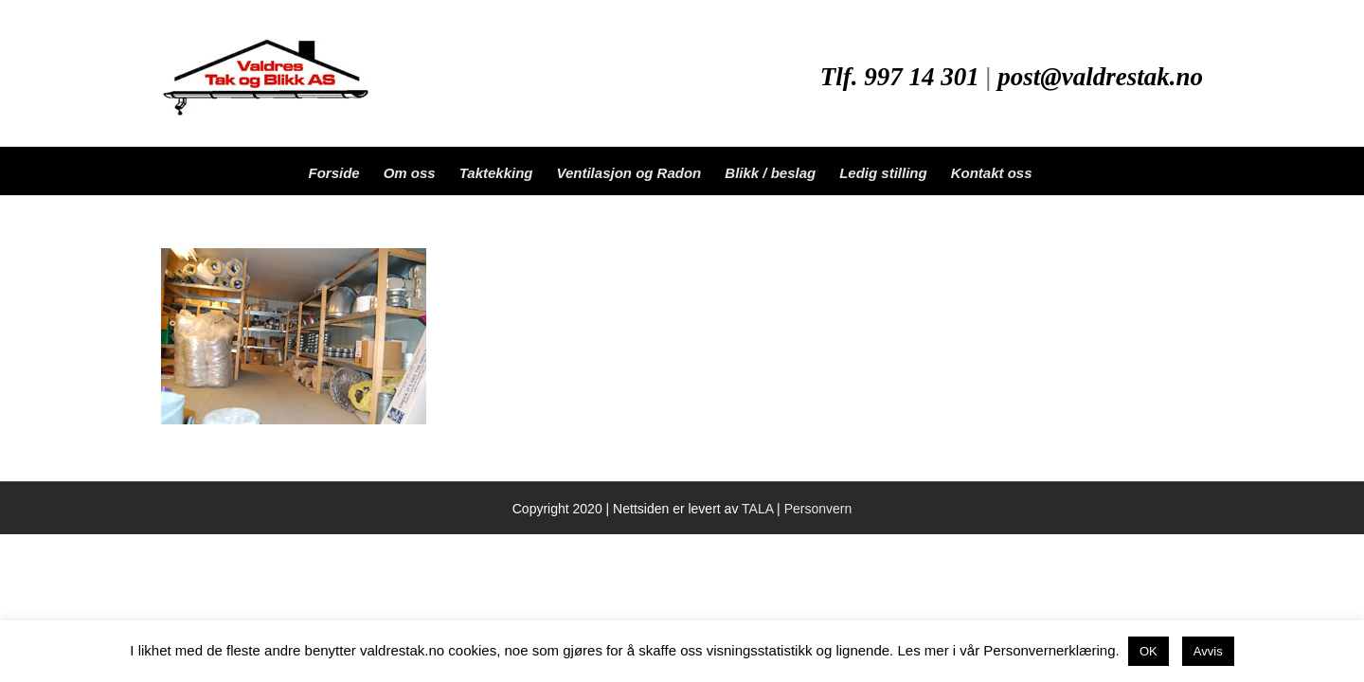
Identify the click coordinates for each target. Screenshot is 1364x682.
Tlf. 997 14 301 (899, 77)
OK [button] (1149, 651)
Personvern (818, 508)
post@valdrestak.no (1100, 77)
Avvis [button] (1208, 651)
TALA (757, 508)
